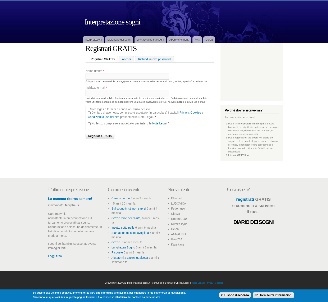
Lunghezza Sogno (123, 247)
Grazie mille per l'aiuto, (126, 218)
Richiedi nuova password (154, 59)
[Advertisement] (61, 110)
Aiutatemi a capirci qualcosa (129, 257)
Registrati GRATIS (104, 59)
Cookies (196, 112)
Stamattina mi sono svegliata (130, 232)
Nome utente (95, 71)
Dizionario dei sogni (119, 39)
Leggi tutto (55, 256)
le (130, 123)
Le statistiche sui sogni (150, 39)
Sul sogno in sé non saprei (128, 208)
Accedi (126, 59)
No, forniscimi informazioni (273, 295)
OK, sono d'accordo (235, 295)
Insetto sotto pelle (123, 227)
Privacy (184, 112)
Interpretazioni (93, 39)
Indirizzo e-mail (96, 87)
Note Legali (159, 123)
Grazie (116, 242)
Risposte (117, 252)
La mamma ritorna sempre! (70, 199)
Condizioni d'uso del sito (103, 117)
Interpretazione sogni (112, 22)
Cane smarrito (120, 198)
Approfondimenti (179, 39)
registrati (245, 199)
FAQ (197, 39)
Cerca (209, 39)
